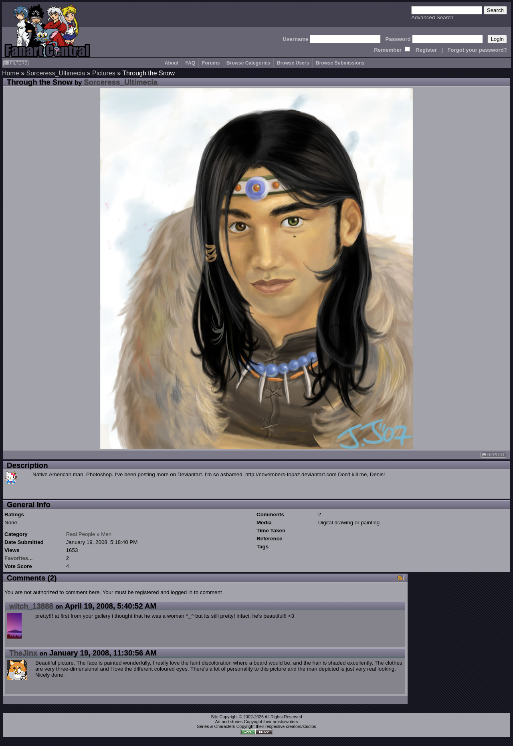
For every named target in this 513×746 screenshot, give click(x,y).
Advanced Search (432, 17)
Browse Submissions (340, 63)
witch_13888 (31, 606)
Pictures (103, 73)
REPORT (493, 454)
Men (106, 534)
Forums (211, 63)
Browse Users (293, 63)
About (172, 63)
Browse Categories (248, 63)
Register (426, 50)
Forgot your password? (477, 50)
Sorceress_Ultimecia (55, 73)
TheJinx (23, 653)
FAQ (190, 63)
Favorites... (18, 558)
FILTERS (15, 63)
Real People (80, 534)
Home (10, 73)
